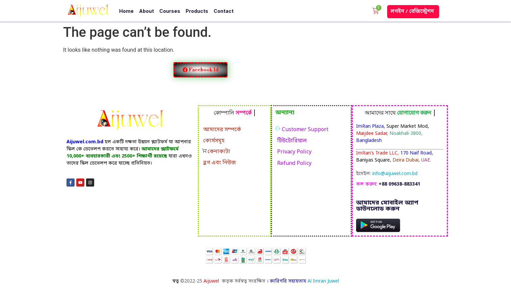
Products (197, 11)
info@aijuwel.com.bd (395, 174)
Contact (224, 11)
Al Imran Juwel (323, 281)
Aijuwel (212, 281)
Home (126, 11)
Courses (169, 11)
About (146, 11)
